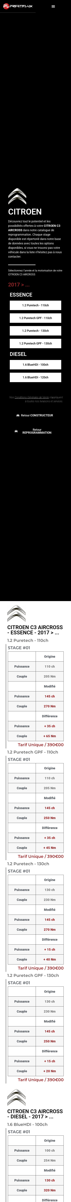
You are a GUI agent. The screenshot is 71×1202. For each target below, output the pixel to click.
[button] (53, 6)
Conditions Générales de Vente (32, 397)
